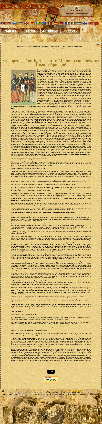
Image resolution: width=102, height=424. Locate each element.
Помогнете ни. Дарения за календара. (77, 10)
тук (66, 48)
